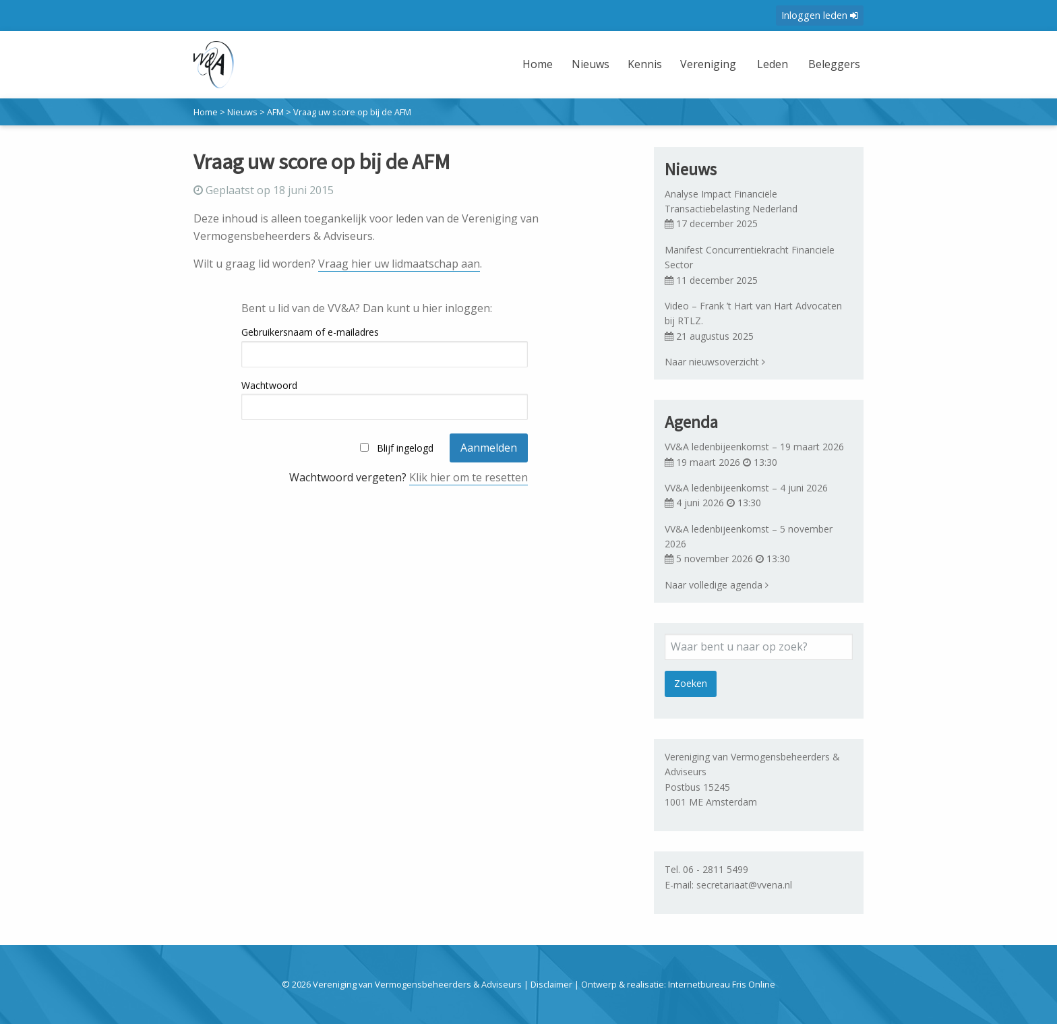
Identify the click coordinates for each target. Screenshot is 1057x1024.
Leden (766, 64)
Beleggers (831, 64)
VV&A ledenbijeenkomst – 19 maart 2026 (754, 446)
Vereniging (699, 64)
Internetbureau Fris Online (721, 984)
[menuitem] (530, 72)
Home (529, 64)
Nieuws (581, 64)
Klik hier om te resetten (468, 477)
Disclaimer (551, 984)
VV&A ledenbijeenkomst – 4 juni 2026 (746, 487)
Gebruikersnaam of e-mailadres (310, 332)
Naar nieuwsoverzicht (715, 361)
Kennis (635, 64)
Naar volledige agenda (716, 584)
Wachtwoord (269, 385)
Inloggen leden (819, 15)
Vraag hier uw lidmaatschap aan (399, 263)
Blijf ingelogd (405, 448)
